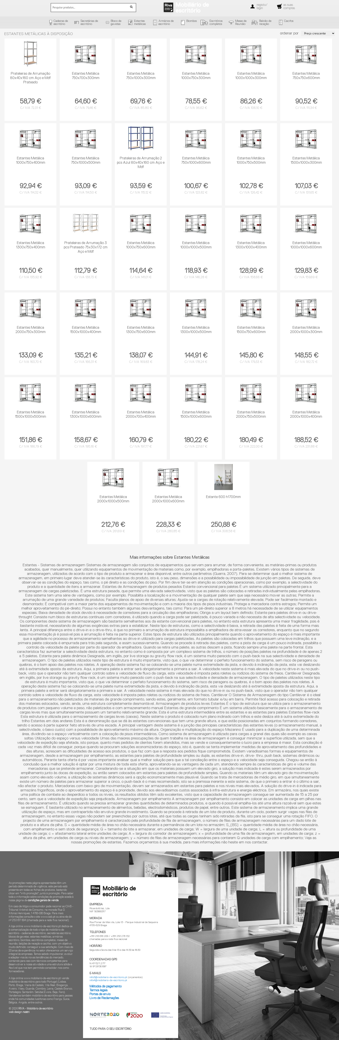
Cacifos (288, 21)
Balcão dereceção (265, 22)
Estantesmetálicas (140, 22)
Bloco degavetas (116, 22)
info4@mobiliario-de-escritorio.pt (108, 980)
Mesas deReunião (240, 22)
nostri (26, 1012)
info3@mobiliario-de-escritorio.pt (108, 977)
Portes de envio (100, 994)
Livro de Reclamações (104, 998)
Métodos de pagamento (106, 986)
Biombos (191, 21)
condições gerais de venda (43, 900)
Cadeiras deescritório (61, 22)
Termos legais (98, 990)
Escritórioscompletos (215, 22)
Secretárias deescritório (89, 22)
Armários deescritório (166, 22)
